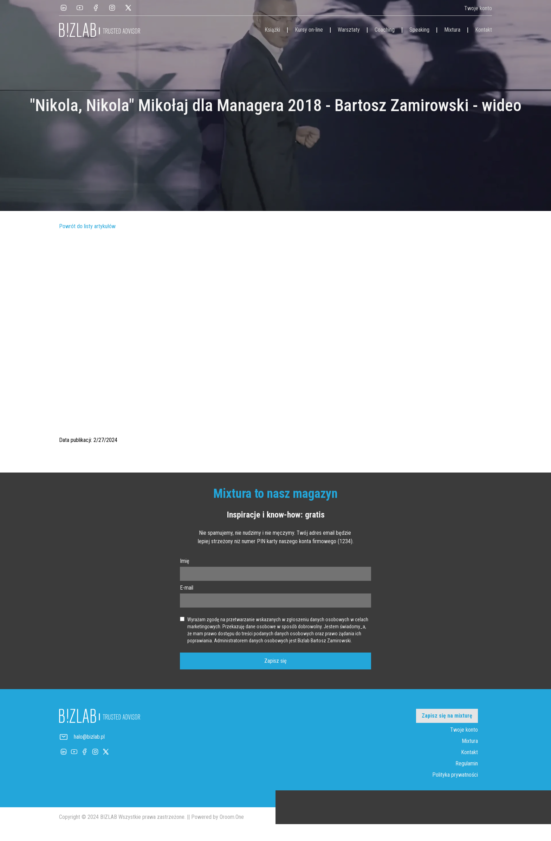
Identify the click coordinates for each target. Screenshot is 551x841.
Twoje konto (478, 8)
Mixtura (452, 29)
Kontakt (483, 29)
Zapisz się (275, 660)
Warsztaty (349, 29)
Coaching (385, 29)
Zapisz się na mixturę (447, 715)
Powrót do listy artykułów (87, 226)
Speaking (419, 29)
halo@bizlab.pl (89, 736)
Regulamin (466, 763)
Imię (184, 561)
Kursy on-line (309, 29)
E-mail (186, 587)
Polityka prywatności (455, 774)
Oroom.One (232, 817)
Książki (272, 29)
